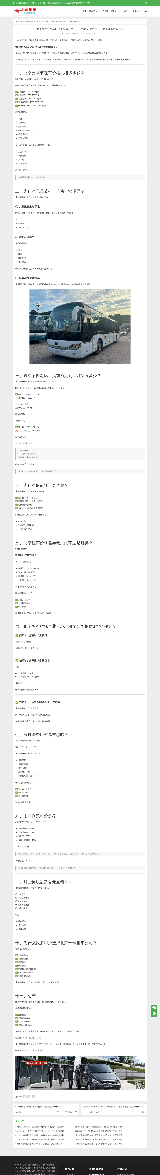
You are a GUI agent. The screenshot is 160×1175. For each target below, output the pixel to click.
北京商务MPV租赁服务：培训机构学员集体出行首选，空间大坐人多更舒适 (105, 1131)
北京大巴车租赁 (37, 1050)
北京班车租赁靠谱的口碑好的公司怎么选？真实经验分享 (39, 1144)
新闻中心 (126, 11)
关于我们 (136, 11)
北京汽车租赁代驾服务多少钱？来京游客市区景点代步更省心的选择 (44, 1139)
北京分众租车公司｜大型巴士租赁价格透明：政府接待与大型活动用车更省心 (106, 1127)
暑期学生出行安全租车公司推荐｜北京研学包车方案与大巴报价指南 (102, 1144)
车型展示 (93, 11)
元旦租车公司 (25, 1050)
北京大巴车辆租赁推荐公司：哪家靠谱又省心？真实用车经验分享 (101, 1139)
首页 (85, 11)
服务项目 (115, 11)
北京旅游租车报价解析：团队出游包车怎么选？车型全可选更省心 (101, 1135)
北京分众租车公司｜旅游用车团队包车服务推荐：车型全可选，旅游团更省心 (47, 1127)
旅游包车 (104, 11)
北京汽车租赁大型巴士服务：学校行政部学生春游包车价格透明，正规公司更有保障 (50, 1135)
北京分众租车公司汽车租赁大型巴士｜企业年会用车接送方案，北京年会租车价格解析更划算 (54, 1131)
